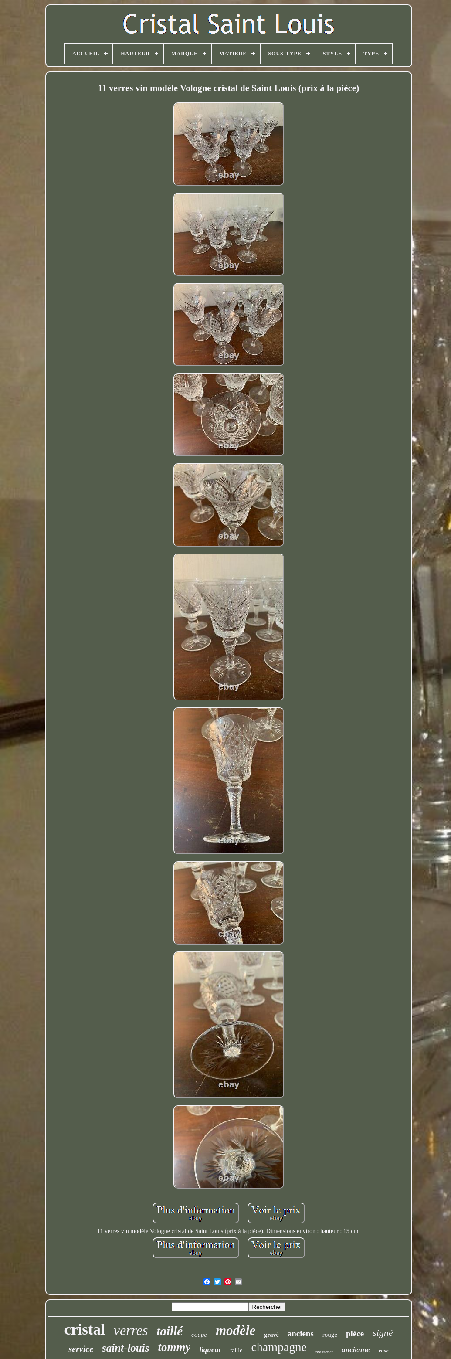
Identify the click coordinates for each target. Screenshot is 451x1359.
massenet (324, 1351)
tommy (174, 1347)
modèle (235, 1330)
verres (131, 1330)
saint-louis (125, 1348)
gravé (271, 1335)
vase (384, 1350)
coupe (199, 1334)
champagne (279, 1347)
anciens (301, 1333)
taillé (170, 1331)
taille (236, 1350)
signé (383, 1332)
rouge (329, 1334)
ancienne (356, 1349)
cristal (84, 1329)
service (80, 1349)
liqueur (210, 1349)
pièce (355, 1333)
